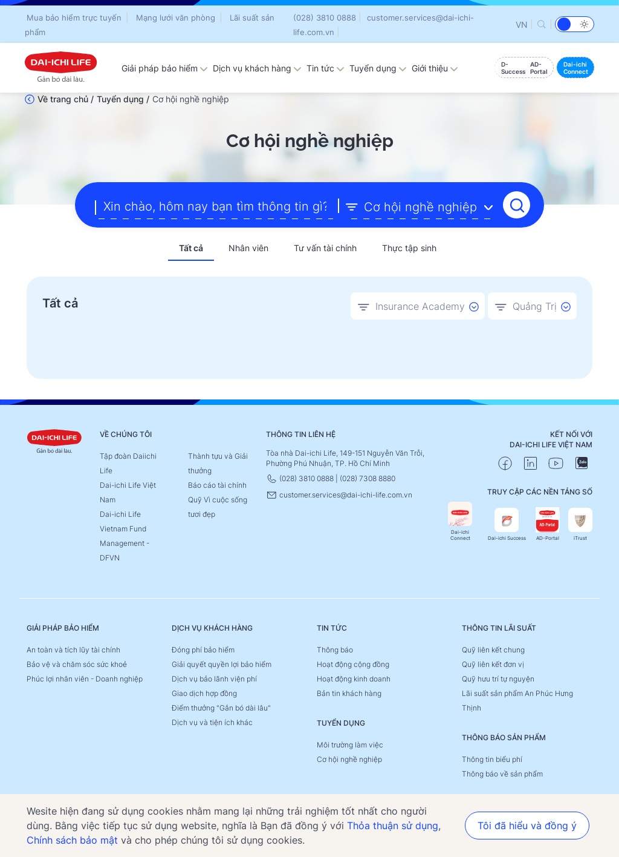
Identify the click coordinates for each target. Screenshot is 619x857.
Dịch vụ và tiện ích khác (212, 722)
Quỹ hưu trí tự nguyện (498, 678)
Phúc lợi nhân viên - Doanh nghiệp (85, 678)
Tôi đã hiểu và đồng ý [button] (527, 825)
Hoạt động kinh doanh (354, 678)
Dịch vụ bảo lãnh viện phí (214, 678)
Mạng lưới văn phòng (175, 17)
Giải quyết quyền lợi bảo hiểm (221, 664)
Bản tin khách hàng (349, 693)
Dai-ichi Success (507, 524)
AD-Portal (548, 524)
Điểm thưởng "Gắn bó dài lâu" (221, 707)
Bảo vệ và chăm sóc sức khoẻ (77, 664)
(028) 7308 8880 (367, 478)
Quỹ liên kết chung (493, 649)
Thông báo (335, 649)
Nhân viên (248, 248)
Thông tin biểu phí (492, 759)
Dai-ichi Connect (460, 521)
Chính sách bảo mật (72, 840)
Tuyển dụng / (123, 99)
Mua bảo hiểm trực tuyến (74, 17)
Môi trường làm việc (350, 744)
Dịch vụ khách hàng (257, 68)
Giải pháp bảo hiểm (165, 68)
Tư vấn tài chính (325, 248)
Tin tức (325, 68)
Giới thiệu (435, 68)
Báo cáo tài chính (217, 485)
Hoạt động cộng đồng (353, 664)
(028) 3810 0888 (324, 17)
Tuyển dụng (378, 68)
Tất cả (191, 248)
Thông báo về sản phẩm (502, 773)
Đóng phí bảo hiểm (203, 649)
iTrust (580, 524)
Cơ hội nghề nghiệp (349, 759)
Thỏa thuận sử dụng (392, 825)
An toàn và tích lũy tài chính (73, 649)
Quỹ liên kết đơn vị (493, 664)
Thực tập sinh (409, 248)
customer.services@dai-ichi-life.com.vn (339, 494)
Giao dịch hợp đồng (204, 693)
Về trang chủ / (65, 99)
